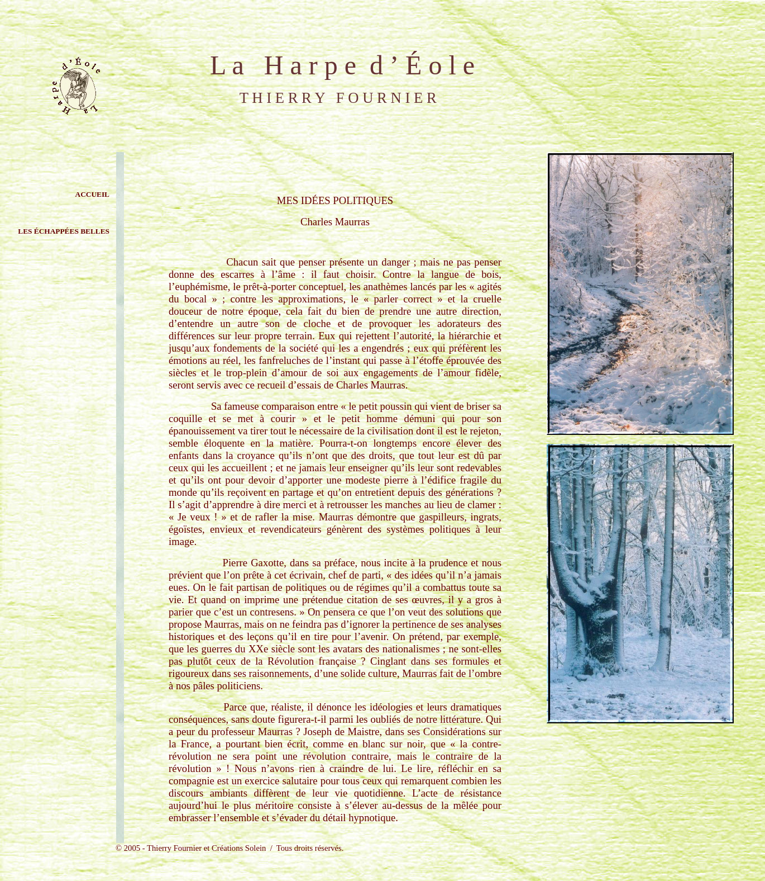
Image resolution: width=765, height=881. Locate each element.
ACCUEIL (92, 194)
